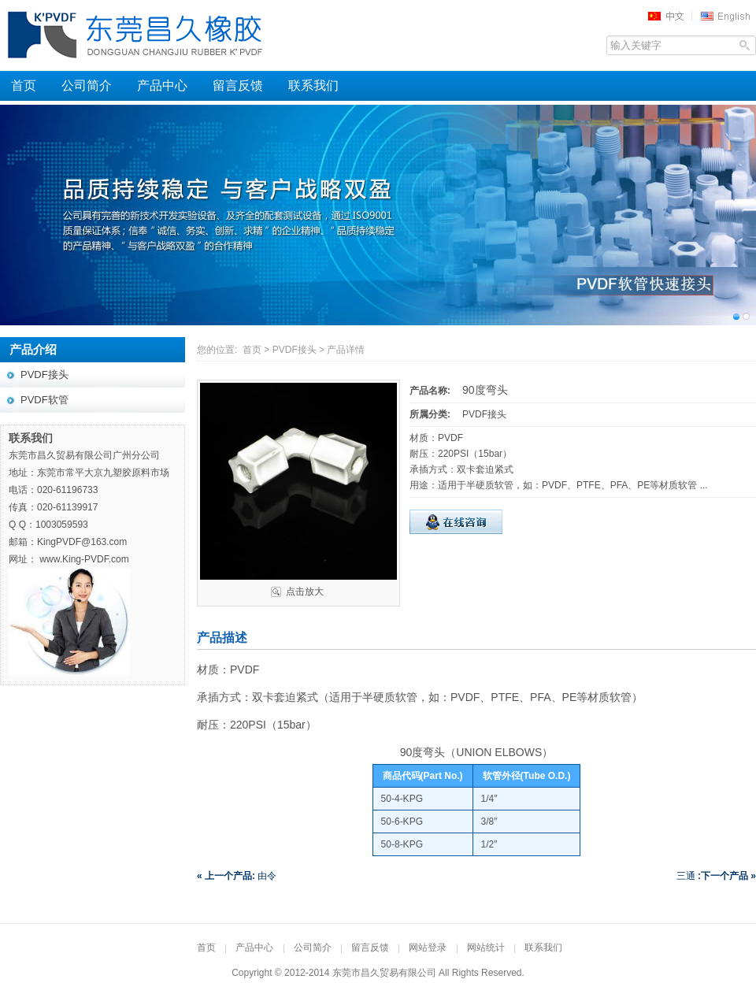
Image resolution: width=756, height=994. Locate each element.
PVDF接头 (294, 349)
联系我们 (313, 85)
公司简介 (86, 85)
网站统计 (486, 947)
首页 (23, 85)
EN (727, 16)
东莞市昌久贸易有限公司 (384, 972)
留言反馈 (238, 85)
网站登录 (428, 947)
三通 (716, 875)
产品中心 (162, 85)
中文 (671, 16)
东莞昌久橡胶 (197, 35)
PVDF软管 (44, 400)
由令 (236, 875)
